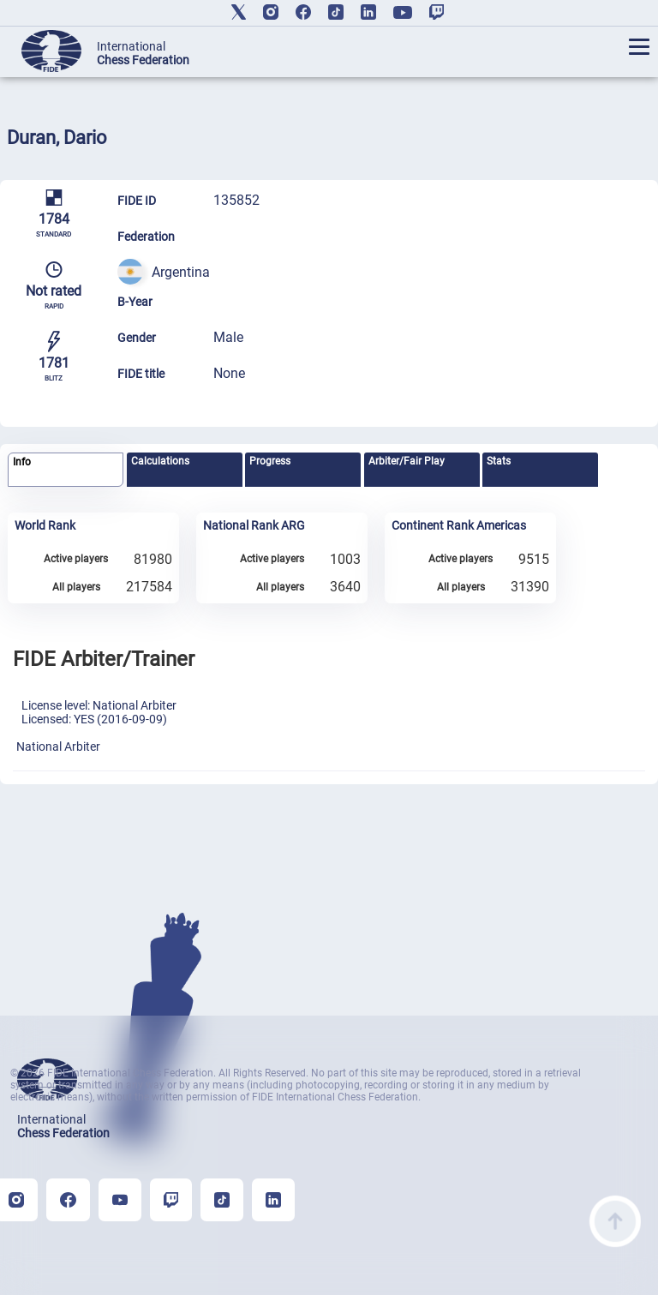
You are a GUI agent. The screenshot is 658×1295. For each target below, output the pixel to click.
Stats (499, 461)
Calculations (160, 461)
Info (22, 462)
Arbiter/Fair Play (406, 461)
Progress (269, 461)
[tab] (65, 470)
